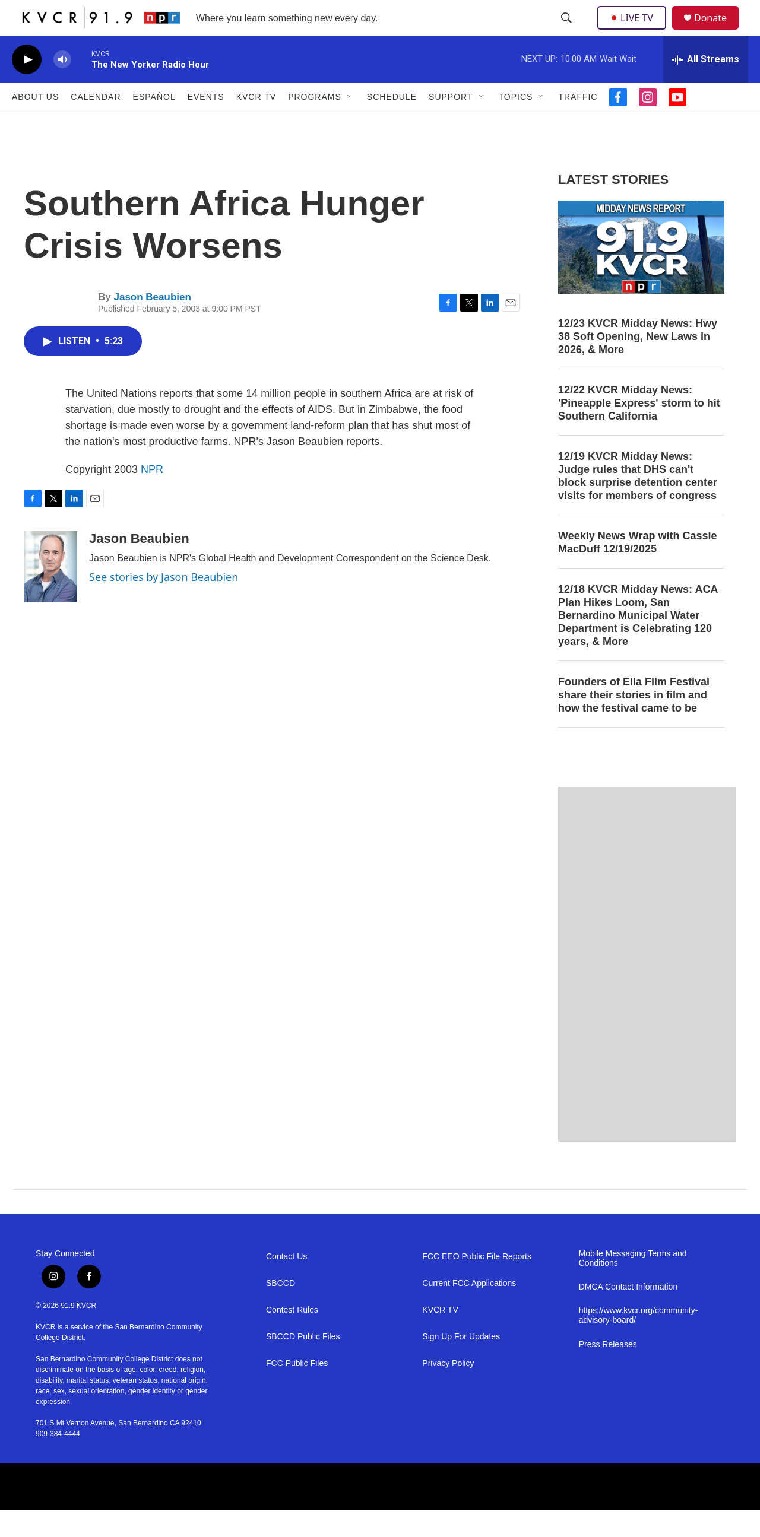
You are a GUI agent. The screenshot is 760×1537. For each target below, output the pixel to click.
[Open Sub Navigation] (350, 123)
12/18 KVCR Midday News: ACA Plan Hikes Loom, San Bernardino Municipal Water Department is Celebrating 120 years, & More (638, 642)
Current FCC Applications (469, 1310)
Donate (717, 31)
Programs (314, 123)
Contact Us (286, 1283)
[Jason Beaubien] (50, 593)
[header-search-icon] (567, 31)
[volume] (62, 86)
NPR (152, 496)
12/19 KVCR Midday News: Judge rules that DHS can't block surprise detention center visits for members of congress (637, 502)
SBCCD (280, 1310)
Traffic (577, 123)
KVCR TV (256, 123)
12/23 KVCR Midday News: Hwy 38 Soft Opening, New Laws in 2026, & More (637, 363)
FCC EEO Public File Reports (476, 1283)
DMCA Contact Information (628, 1313)
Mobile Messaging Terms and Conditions (633, 1285)
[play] (26, 86)
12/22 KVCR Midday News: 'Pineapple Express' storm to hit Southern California (639, 430)
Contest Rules (292, 1336)
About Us (35, 123)
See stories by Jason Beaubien (163, 603)
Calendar (96, 123)
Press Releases (608, 1371)
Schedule (392, 123)
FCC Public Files (297, 1390)
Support (451, 123)
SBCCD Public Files (303, 1363)
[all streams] (705, 86)
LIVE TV (635, 31)
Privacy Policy (448, 1390)
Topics (516, 123)
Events (206, 123)
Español (154, 123)
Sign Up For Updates (461, 1363)
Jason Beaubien (152, 323)
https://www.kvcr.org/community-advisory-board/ (638, 1342)
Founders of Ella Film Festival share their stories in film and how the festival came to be (634, 722)
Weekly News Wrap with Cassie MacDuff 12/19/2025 (637, 569)
